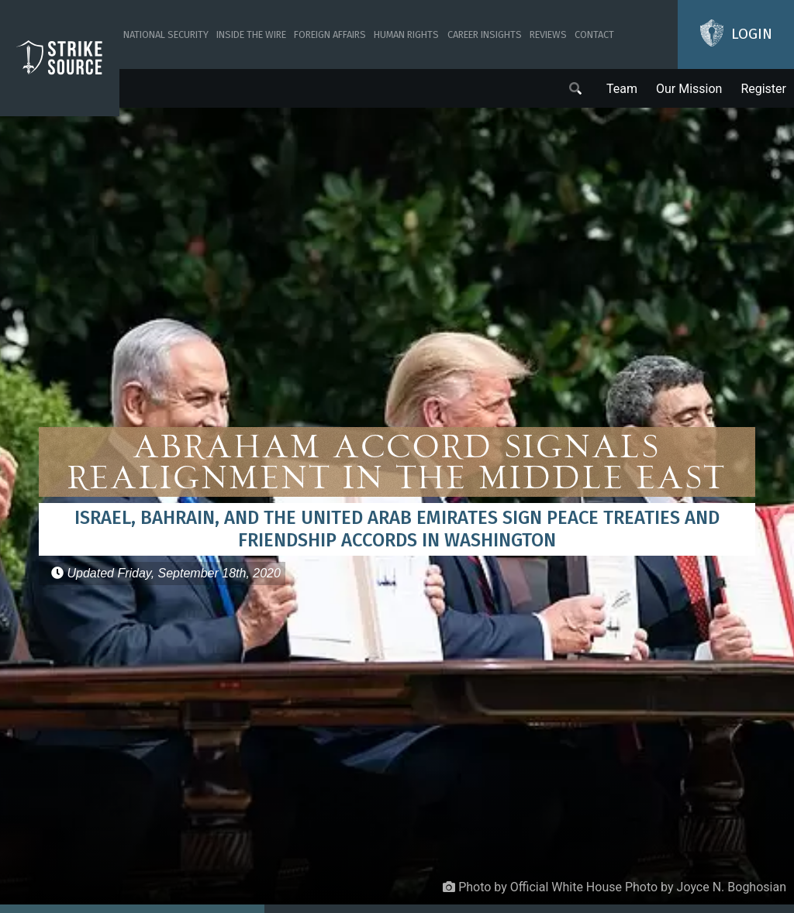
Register (763, 88)
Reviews (548, 34)
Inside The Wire (251, 34)
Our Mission (689, 88)
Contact (594, 34)
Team (621, 88)
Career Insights (484, 34)
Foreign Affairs (330, 34)
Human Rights (406, 34)
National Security (166, 34)
